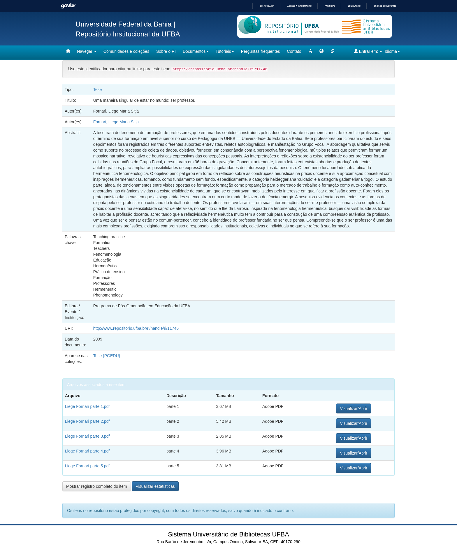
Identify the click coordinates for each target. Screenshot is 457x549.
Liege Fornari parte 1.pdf (87, 406)
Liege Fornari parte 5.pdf (87, 466)
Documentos (196, 51)
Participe (330, 6)
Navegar (86, 51)
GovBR (68, 6)
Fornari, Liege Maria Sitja (116, 122)
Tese (97, 89)
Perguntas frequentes (260, 51)
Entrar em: (368, 51)
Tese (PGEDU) (106, 355)
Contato (294, 51)
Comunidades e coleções (126, 51)
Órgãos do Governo (385, 6)
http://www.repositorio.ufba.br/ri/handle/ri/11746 (136, 328)
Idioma (392, 51)
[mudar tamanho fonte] (310, 51)
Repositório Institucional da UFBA (127, 34)
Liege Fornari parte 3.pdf (87, 436)
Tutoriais (225, 51)
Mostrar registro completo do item (96, 486)
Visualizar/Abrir (353, 408)
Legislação (354, 6)
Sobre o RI (166, 51)
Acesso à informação (299, 6)
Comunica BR (267, 6)
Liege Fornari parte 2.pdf (87, 421)
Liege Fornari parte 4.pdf (87, 451)
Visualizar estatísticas (155, 486)
